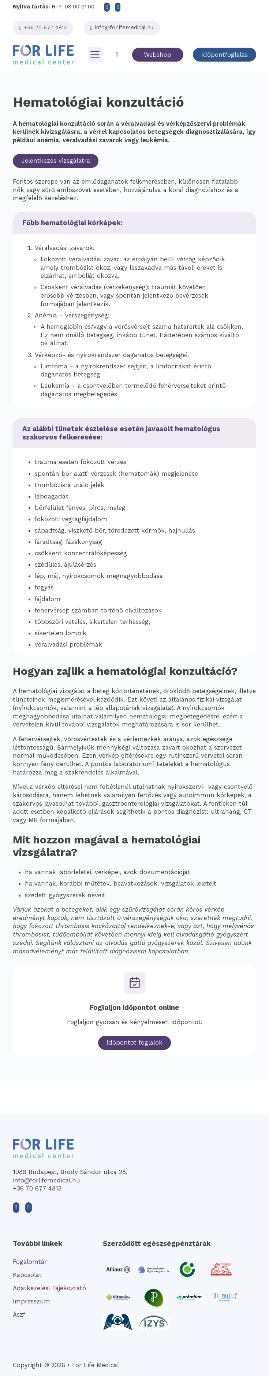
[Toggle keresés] (117, 55)
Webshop (157, 54)
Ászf (19, 1314)
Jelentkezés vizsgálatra (55, 160)
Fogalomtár (30, 1261)
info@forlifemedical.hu (46, 1180)
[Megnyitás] (95, 54)
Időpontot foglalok (134, 1042)
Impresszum (31, 1301)
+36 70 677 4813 (37, 1188)
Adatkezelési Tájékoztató (49, 1288)
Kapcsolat (27, 1274)
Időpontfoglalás (224, 54)
